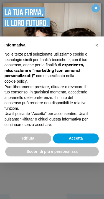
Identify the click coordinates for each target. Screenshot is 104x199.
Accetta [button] (76, 138)
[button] (96, 45)
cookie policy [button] (15, 81)
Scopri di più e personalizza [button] (51, 151)
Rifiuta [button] (28, 138)
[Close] (96, 8)
